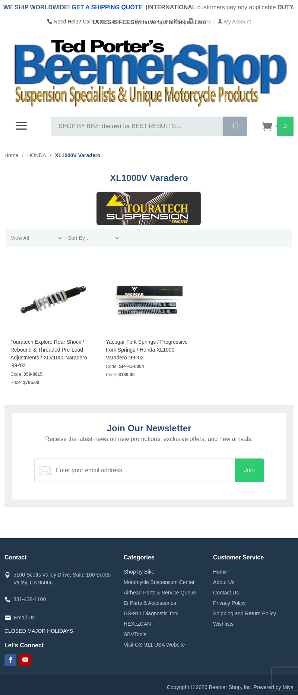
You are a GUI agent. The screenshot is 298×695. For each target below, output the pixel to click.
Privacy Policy (229, 603)
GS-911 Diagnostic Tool (151, 613)
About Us (224, 582)
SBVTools (135, 634)
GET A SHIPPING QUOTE (107, 7)
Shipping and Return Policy (244, 613)
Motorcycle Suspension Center (159, 582)
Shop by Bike (139, 572)
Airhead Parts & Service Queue (160, 593)
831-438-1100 (117, 22)
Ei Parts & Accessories (150, 603)
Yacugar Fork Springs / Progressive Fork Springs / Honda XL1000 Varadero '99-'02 (147, 350)
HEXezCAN (137, 624)
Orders (199, 22)
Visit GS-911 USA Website (154, 645)
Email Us (24, 618)
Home (220, 572)
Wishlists (223, 624)
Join (249, 470)
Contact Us (226, 593)
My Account (234, 22)
